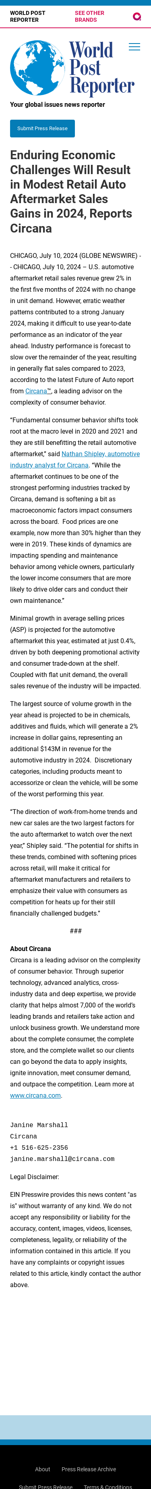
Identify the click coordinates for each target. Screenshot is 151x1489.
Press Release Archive (89, 1469)
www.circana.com (35, 1095)
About (42, 1469)
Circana (36, 391)
